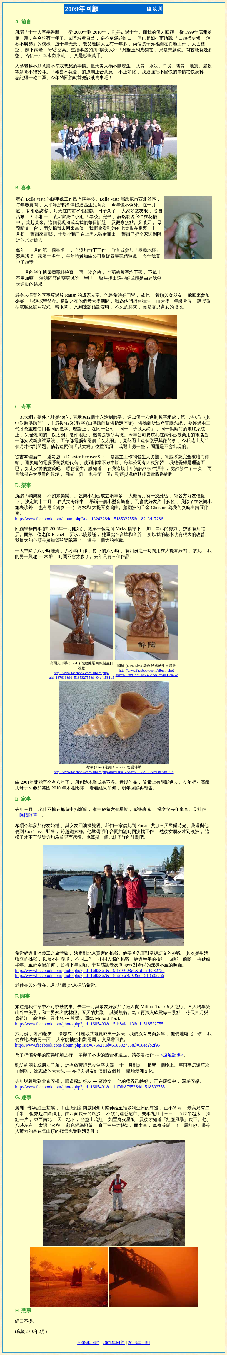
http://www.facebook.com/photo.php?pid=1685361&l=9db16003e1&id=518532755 (89, 970)
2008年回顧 (139, 1342)
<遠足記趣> (172, 1054)
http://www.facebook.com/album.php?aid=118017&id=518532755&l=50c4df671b (113, 772)
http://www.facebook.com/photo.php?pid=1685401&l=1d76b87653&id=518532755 (90, 1087)
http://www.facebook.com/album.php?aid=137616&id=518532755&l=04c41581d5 (81, 675)
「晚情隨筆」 (28, 815)
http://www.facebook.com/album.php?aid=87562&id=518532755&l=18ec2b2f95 (87, 1045)
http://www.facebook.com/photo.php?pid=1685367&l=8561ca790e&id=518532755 (89, 975)
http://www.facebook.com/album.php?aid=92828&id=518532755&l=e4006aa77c (147, 672)
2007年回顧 (114, 1342)
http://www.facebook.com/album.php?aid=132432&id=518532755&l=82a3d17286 (89, 518)
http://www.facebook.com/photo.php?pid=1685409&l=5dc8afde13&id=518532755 (89, 1024)
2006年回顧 (88, 1342)
